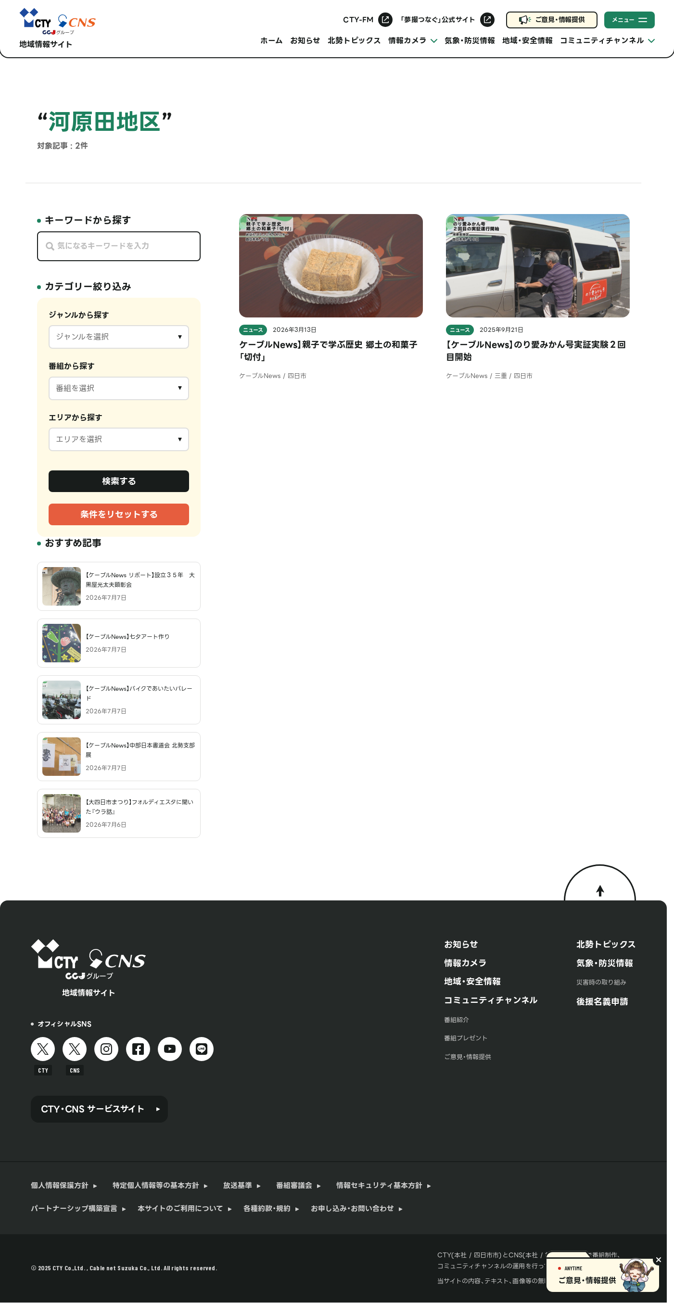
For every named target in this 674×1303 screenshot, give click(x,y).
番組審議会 (294, 1185)
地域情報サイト (46, 44)
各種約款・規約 (267, 1208)
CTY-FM (358, 19)
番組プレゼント (466, 1038)
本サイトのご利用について (180, 1208)
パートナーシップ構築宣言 (74, 1208)
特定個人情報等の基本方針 (156, 1185)
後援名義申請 (602, 1002)
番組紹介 (456, 1020)
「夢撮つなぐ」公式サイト (437, 19)
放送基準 (237, 1185)
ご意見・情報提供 (560, 19)
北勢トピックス (354, 41)
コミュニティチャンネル (491, 1000)
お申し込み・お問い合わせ (352, 1208)
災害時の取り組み (601, 982)
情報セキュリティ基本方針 (379, 1185)
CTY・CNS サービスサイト (93, 1109)
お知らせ (305, 41)
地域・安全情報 (527, 41)
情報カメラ (465, 963)
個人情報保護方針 (60, 1185)
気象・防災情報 (470, 41)
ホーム (271, 41)
